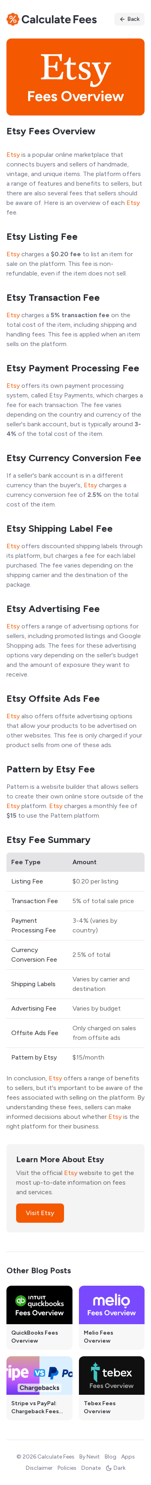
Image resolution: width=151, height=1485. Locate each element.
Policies (67, 1468)
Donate (91, 1468)
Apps (128, 1456)
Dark (115, 1468)
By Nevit (89, 1456)
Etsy (13, 154)
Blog (110, 1456)
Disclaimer (39, 1468)
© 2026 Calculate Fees (45, 1456)
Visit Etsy (40, 1213)
